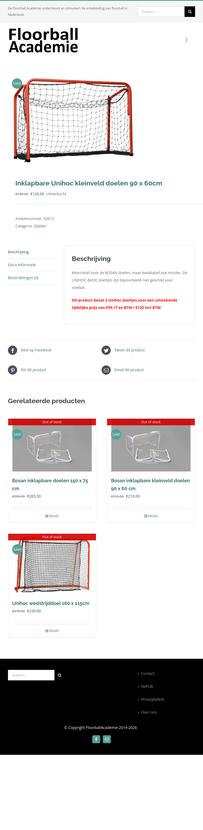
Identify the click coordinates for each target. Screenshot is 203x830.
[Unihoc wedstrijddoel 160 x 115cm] (52, 564)
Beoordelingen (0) (23, 277)
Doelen (40, 225)
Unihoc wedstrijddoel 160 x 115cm (50, 603)
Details (54, 516)
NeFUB (147, 686)
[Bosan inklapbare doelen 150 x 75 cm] (52, 445)
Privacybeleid (152, 699)
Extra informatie (22, 264)
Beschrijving (18, 251)
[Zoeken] (189, 11)
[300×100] (47, 28)
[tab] (32, 252)
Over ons (149, 712)
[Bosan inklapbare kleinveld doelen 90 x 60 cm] (151, 445)
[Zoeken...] (161, 11)
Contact (147, 673)
